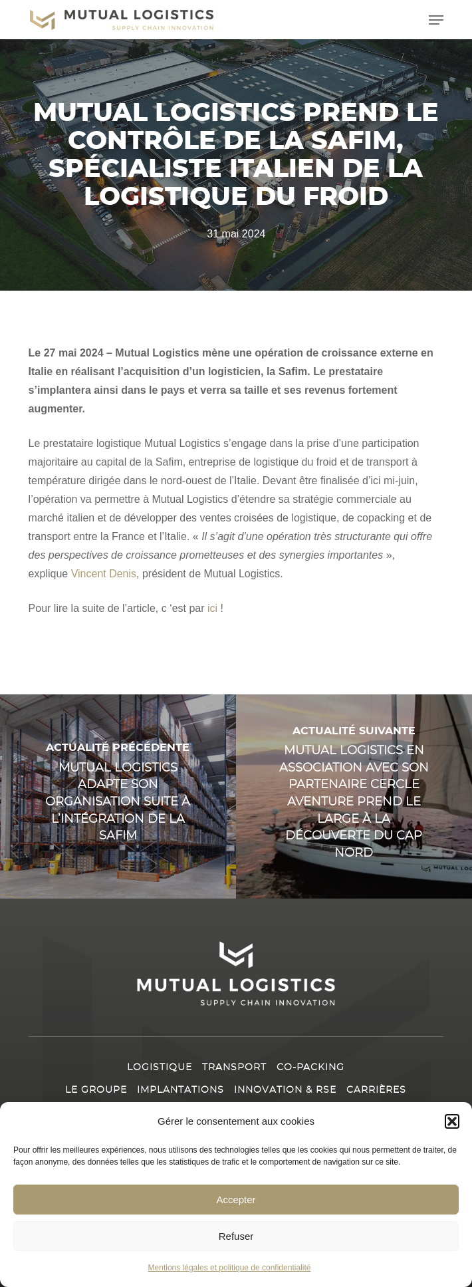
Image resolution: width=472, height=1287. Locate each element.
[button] (452, 1121)
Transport (234, 1067)
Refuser (236, 1236)
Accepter (235, 1199)
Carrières (376, 1090)
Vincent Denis (103, 573)
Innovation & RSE (285, 1090)
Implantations (180, 1090)
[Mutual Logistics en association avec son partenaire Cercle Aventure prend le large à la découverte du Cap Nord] (354, 796)
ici (212, 608)
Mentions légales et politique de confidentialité (229, 1267)
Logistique (159, 1067)
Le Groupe (96, 1090)
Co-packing (310, 1067)
